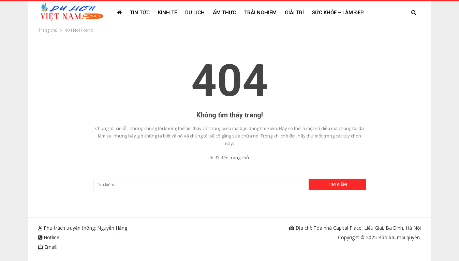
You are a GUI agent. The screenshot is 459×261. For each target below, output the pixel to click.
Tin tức (140, 13)
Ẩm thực (224, 13)
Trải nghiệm (260, 13)
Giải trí (294, 13)
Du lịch (195, 13)
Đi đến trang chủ (229, 157)
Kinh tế (167, 13)
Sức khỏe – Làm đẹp (338, 13)
